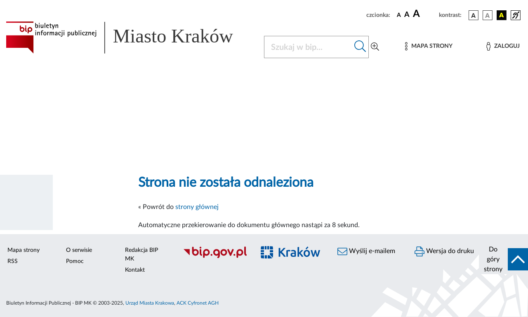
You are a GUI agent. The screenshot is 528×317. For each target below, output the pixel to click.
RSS (12, 261)
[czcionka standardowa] (399, 15)
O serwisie (79, 250)
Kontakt (135, 270)
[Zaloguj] (502, 46)
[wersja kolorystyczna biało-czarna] (487, 15)
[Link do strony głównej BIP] (130, 37)
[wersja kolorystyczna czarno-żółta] (501, 15)
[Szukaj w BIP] (308, 47)
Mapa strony (23, 250)
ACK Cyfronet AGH (198, 303)
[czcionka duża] (424, 14)
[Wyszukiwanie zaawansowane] (375, 47)
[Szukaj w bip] (360, 47)
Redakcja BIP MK (141, 254)
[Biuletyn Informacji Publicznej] (214, 256)
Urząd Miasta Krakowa (149, 303)
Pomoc (75, 261)
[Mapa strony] (429, 46)
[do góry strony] (503, 259)
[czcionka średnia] (406, 15)
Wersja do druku (444, 251)
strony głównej (197, 207)
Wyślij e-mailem (366, 251)
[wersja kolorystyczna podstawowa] (473, 15)
